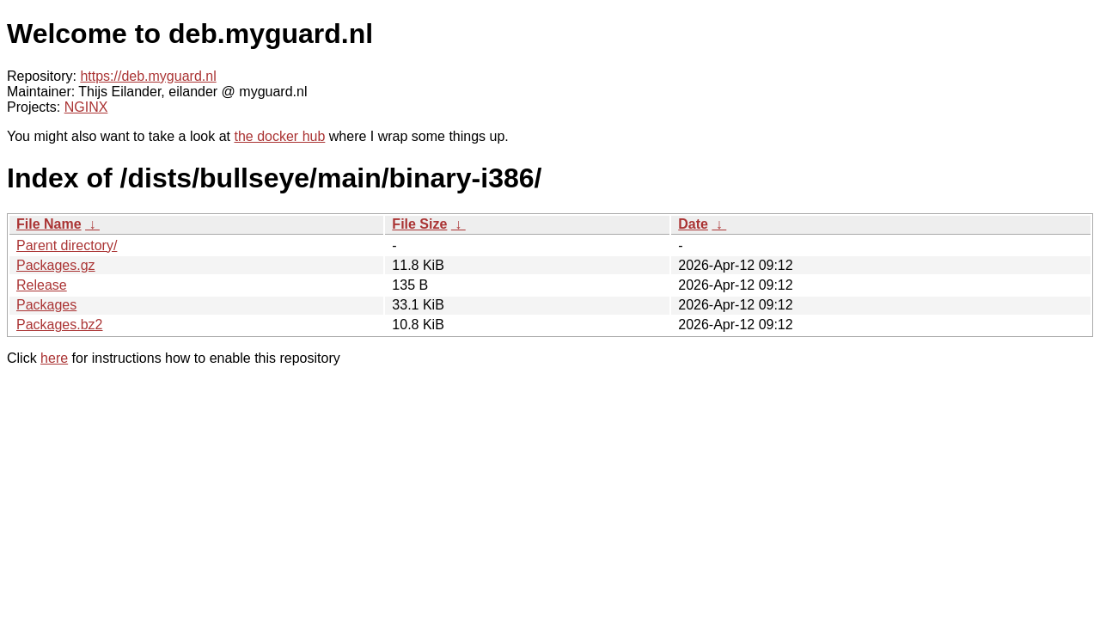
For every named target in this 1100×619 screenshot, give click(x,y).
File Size (419, 224)
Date (693, 224)
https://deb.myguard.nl (148, 76)
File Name (49, 224)
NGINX (86, 107)
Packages (46, 304)
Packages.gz (55, 265)
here (54, 358)
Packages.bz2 (59, 324)
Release (41, 285)
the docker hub (279, 136)
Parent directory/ (66, 245)
